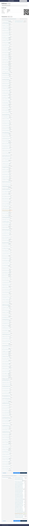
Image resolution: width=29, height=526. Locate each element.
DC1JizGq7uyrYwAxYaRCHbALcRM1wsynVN (6, 361)
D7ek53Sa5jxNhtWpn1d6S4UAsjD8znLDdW (6, 88)
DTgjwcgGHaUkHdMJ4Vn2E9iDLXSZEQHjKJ (19, 490)
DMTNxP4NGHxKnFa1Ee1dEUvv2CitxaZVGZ (6, 30)
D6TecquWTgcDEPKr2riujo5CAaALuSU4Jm (6, 77)
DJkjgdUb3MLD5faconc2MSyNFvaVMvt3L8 (6, 40)
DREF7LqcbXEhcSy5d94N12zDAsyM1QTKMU (6, 349)
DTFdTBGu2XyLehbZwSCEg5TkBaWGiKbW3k (19, 500)
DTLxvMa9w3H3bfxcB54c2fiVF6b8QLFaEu (6, 417)
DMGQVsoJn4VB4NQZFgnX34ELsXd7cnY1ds (6, 191)
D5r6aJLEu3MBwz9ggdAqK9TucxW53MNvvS (6, 102)
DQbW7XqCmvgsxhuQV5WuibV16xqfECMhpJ (6, 107)
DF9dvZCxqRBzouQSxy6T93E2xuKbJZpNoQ (6, 105)
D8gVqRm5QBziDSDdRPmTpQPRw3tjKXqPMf (6, 275)
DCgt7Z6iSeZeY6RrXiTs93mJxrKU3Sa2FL (6, 120)
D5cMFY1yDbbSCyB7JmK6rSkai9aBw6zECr (6, 240)
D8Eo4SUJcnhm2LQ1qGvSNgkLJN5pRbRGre (6, 399)
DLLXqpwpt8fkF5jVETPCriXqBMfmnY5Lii (6, 221)
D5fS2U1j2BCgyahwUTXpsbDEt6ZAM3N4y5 (6, 307)
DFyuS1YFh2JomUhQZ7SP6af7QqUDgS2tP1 (6, 112)
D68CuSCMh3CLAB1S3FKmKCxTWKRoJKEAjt (6, 174)
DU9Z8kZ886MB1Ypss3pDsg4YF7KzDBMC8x (6, 351)
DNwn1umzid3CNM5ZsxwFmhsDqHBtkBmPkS (6, 196)
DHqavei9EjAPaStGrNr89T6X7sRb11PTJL (6, 379)
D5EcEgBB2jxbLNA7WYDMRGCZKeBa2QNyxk (6, 163)
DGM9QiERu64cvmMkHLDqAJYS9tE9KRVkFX (6, 150)
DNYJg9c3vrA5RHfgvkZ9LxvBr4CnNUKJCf (6, 132)
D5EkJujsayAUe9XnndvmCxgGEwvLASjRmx (6, 42)
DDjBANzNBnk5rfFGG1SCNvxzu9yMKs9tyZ (6, 304)
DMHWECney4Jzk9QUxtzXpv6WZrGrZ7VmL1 (6, 156)
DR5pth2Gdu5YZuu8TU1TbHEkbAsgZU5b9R (6, 143)
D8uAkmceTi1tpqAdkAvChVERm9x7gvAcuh (6, 69)
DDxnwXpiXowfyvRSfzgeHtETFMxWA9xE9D (6, 292)
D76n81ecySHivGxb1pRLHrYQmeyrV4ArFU (6, 54)
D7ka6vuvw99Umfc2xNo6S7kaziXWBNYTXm (6, 75)
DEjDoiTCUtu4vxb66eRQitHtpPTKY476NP (6, 395)
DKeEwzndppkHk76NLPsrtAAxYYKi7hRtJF (19, 489)
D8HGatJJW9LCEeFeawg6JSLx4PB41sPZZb (6, 393)
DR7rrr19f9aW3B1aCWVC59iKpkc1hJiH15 (6, 248)
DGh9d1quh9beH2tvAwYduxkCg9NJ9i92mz (6, 145)
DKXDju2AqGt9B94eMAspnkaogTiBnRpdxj (6, 323)
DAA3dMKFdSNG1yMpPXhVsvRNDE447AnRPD (19, 481)
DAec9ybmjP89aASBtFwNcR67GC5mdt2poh (19, 504)
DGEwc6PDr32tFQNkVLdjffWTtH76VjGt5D (18, 492)
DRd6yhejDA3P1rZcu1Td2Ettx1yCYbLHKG (6, 25)
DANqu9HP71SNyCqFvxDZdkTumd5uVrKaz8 (6, 198)
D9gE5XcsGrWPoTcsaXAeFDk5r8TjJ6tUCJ (19, 514)
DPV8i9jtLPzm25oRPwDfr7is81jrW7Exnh (6, 208)
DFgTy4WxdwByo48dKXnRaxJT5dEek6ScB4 (6, 330)
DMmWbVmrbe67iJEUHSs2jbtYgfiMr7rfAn (6, 203)
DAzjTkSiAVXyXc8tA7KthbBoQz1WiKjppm (6, 115)
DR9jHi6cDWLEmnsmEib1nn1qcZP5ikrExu (6, 181)
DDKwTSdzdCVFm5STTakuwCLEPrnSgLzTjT (6, 277)
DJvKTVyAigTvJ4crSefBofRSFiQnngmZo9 (6, 176)
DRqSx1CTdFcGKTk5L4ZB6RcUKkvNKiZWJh (6, 23)
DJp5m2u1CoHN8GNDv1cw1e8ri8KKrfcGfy (6, 373)
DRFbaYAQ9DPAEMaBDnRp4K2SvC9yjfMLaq (6, 317)
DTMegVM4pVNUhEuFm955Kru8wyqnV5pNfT (6, 59)
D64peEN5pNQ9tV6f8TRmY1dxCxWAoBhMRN (6, 272)
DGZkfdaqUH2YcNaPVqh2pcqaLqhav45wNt (6, 287)
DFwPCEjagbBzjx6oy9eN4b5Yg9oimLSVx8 (6, 425)
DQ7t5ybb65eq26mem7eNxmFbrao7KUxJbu (6, 382)
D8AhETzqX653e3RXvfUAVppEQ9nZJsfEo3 (6, 161)
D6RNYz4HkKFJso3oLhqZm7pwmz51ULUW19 (19, 515)
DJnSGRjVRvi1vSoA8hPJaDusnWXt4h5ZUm (6, 100)
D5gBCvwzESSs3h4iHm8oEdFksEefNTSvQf (19, 503)
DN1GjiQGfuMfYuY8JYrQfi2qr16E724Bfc (6, 188)
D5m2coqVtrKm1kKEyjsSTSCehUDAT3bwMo (19, 501)
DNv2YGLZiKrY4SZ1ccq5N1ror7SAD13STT (6, 255)
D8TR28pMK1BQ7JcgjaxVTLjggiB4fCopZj (6, 378)
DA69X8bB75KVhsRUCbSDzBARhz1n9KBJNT (19, 502)
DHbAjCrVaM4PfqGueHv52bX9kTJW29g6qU (19, 491)
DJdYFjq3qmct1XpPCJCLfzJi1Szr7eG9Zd (6, 343)
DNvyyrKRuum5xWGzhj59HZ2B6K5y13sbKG (6, 305)
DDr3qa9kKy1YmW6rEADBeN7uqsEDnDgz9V (6, 227)
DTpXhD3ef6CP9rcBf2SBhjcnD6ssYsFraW (6, 155)
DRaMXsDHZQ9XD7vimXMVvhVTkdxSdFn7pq (19, 511)
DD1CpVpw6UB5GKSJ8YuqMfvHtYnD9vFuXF (6, 253)
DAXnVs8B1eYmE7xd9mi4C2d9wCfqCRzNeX (6, 182)
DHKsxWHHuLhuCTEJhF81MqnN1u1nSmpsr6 (6, 213)
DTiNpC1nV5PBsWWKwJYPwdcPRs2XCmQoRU (6, 57)
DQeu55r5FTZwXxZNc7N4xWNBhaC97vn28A (6, 230)
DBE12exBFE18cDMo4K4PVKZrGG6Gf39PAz (6, 338)
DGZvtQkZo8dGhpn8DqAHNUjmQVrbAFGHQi (6, 477)
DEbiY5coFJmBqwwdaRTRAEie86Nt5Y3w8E (19, 512)
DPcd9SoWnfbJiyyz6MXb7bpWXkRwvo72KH (6, 444)
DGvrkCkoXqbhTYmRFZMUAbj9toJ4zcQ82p (6, 222)
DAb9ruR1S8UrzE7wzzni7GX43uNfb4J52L (6, 242)
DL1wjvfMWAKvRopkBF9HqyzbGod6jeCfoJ (6, 22)
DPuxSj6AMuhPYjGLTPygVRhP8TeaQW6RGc (6, 423)
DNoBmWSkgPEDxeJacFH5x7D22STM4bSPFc (6, 37)
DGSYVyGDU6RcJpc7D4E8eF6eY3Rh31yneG (6, 454)
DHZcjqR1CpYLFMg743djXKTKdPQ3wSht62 (6, 466)
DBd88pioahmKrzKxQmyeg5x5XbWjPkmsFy (6, 325)
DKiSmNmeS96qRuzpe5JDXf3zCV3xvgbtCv (6, 52)
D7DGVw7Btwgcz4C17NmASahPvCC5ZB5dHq (6, 449)
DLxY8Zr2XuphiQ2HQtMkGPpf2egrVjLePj (19, 482)
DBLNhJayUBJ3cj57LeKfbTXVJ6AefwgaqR (6, 35)
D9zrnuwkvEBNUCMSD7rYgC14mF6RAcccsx (6, 95)
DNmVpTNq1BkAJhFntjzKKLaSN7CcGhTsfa (6, 390)
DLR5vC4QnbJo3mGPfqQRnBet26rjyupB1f (19, 477)
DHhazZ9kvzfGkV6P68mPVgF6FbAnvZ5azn (6, 289)
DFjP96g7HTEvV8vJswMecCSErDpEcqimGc (6, 83)
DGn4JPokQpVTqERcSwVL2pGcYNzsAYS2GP (6, 201)
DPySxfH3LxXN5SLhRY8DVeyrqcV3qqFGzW (6, 456)
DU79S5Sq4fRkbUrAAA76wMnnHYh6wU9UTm (6, 396)
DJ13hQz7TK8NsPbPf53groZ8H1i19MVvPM (6, 282)
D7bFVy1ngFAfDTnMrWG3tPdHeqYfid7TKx (6, 265)
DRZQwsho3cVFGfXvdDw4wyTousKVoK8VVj (6, 418)
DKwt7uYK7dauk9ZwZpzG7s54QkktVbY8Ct (19, 493)
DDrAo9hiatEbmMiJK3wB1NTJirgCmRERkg (6, 90)
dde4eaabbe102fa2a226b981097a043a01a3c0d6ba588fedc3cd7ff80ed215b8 (9, 475)
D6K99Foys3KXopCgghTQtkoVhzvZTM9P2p (6, 148)
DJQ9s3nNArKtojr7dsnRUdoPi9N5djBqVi (6, 402)
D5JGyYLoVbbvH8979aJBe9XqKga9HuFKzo (6, 320)
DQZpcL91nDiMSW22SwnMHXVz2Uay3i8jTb (6, 388)
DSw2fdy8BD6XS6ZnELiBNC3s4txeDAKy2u (6, 356)
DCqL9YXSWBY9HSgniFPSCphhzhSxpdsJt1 (6, 235)
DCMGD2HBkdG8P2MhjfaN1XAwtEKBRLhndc (6, 138)
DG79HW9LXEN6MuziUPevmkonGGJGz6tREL (6, 258)
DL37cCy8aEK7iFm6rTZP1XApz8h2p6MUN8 (6, 179)
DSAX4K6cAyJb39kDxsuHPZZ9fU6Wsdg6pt (6, 363)
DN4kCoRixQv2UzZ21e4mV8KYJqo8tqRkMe (6, 346)
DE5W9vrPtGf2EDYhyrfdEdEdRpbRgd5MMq (6, 130)
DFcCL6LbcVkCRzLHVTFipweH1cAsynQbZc (6, 410)
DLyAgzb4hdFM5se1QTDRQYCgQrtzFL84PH (6, 243)
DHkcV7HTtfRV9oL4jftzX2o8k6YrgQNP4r (6, 125)
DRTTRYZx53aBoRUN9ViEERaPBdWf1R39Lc (6, 133)
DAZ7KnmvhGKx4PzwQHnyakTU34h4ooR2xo (6, 64)
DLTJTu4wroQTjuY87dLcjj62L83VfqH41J (6, 47)
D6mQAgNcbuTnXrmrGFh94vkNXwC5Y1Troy (6, 118)
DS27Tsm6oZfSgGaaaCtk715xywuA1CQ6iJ (6, 166)
